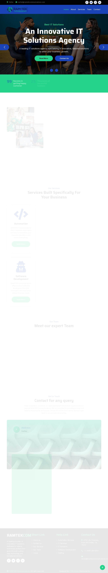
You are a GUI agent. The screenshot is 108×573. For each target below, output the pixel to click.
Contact (97, 9)
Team (89, 9)
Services (81, 9)
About (73, 9)
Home (66, 9)
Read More (43, 58)
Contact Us (64, 58)
